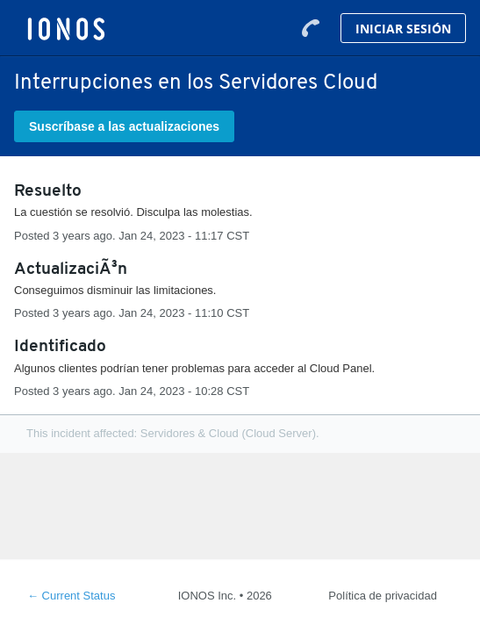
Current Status (71, 595)
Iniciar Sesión (403, 28)
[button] (124, 126)
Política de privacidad (382, 595)
